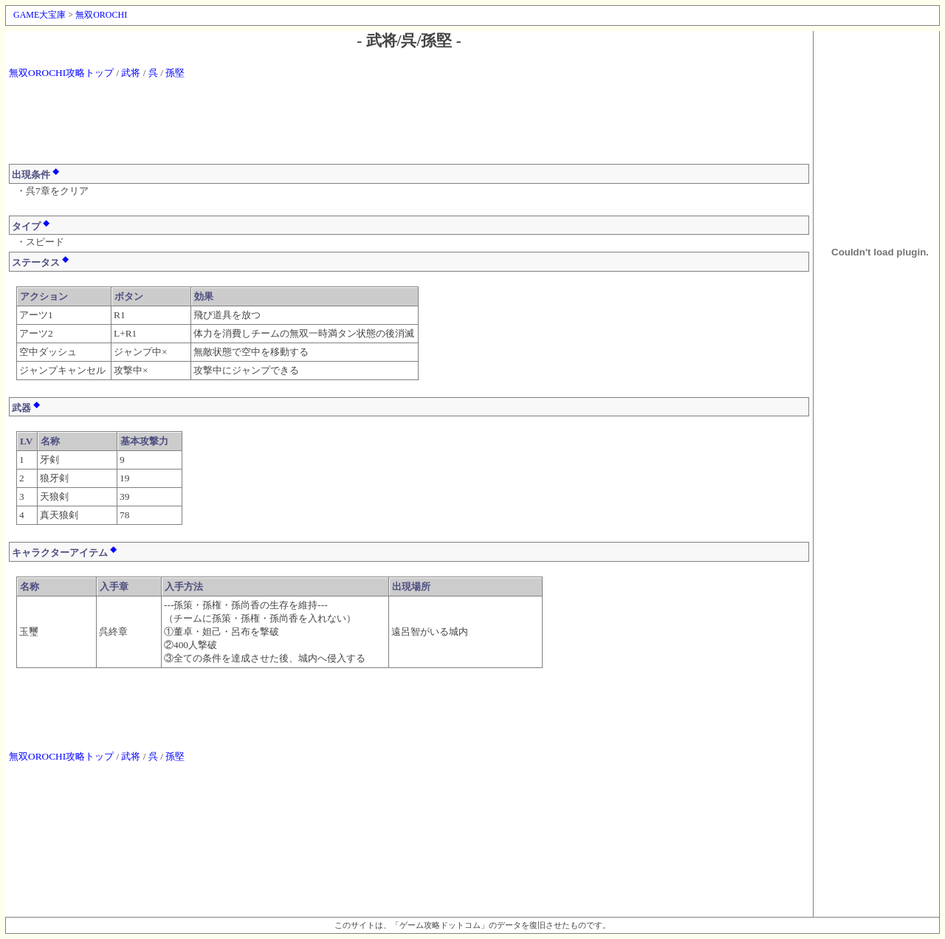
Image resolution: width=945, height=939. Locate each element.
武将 (130, 72)
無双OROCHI (101, 15)
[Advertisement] (409, 128)
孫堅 (175, 72)
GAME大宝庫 (39, 15)
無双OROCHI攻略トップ (61, 72)
